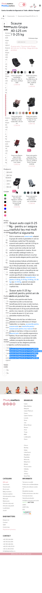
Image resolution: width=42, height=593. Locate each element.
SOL (23, 509)
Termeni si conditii (27, 482)
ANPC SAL (25, 507)
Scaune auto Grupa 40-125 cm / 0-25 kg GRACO (24, 353)
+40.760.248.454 (8, 544)
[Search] (20, 4)
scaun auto (29, 236)
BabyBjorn (27, 455)
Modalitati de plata (27, 491)
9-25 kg (24, 279)
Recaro (26, 427)
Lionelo (26, 418)
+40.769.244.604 (8, 539)
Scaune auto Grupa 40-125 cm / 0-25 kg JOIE (23, 355)
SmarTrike (27, 476)
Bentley (26, 447)
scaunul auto (14, 333)
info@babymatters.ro (9, 551)
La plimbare (6, 508)
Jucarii (5, 510)
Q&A (4, 524)
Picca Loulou (27, 466)
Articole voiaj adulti (8, 505)
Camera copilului (7, 494)
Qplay (25, 450)
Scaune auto (11, 16)
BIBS (25, 434)
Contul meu (6, 527)
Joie (25, 422)
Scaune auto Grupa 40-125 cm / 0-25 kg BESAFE (24, 348)
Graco (25, 439)
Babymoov (27, 462)
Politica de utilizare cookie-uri (30, 488)
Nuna (25, 420)
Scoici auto (6, 489)
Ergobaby (27, 457)
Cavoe (26, 413)
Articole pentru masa (9, 496)
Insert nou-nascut (7, 43)
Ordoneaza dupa (33, 38)
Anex (25, 429)
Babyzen (26, 408)
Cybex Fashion (28, 415)
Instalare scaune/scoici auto (30, 501)
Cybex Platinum (28, 411)
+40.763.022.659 (8, 541)
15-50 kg (18, 282)
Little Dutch (27, 452)
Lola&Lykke (27, 437)
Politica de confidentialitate (30, 484)
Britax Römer (28, 425)
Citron (26, 471)
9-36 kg (30, 279)
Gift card (5, 482)
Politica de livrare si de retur (30, 493)
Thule (25, 432)
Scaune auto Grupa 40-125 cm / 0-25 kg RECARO (24, 358)
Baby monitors (7, 491)
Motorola (26, 459)
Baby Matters (28, 406)
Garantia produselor (28, 498)
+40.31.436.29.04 (8, 549)
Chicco (26, 445)
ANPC (24, 505)
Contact (5, 522)
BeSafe (26, 464)
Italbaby (26, 469)
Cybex (26, 404)
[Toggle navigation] (40, 6)
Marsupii (5, 498)
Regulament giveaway (9, 529)
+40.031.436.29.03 (8, 546)
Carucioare (6, 484)
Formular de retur (27, 496)
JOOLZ (26, 473)
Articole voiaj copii (8, 503)
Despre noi (6, 520)
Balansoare (6, 501)
